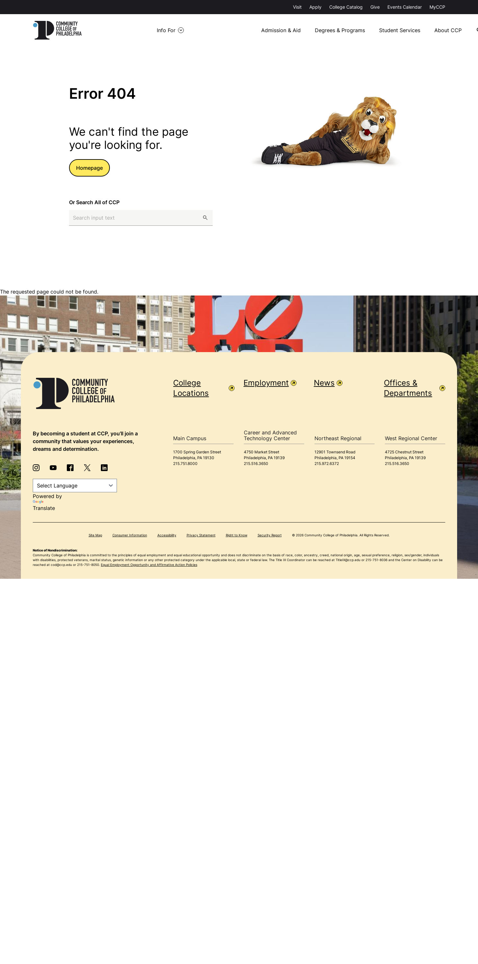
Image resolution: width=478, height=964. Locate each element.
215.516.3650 (256, 462)
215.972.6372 (326, 462)
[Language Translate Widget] (75, 484)
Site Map (95, 534)
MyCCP (437, 7)
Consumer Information (129, 534)
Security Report (270, 534)
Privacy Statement (201, 534)
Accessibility (166, 534)
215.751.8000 (185, 462)
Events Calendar (404, 7)
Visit (297, 7)
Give (375, 7)
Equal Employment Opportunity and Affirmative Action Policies (149, 563)
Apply (315, 7)
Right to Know (236, 534)
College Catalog (346, 7)
